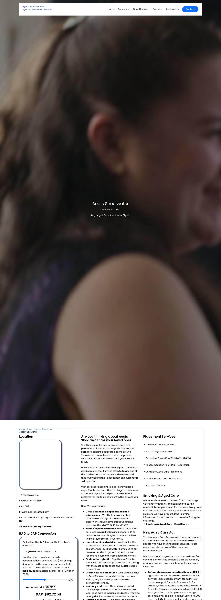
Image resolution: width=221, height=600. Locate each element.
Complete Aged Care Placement (163, 471)
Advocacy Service (155, 485)
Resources (172, 9)
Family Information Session (160, 444)
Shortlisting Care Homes (158, 451)
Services (123, 9)
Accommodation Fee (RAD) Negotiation (167, 465)
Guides (157, 9)
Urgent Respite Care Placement (163, 478)
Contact (190, 9)
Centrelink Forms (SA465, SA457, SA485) (168, 458)
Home (111, 9)
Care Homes (141, 9)
